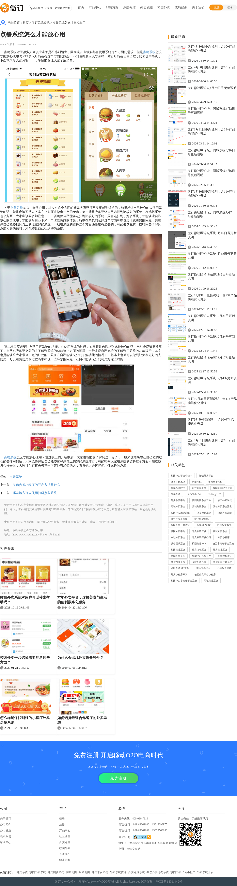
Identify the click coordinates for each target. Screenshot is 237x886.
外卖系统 (175, 494)
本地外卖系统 (178, 537)
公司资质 (5, 830)
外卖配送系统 (224, 568)
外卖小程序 (223, 537)
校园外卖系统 (225, 500)
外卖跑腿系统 (204, 512)
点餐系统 (149, 52)
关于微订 (5, 818)
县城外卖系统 (220, 531)
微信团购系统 (178, 543)
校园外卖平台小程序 (181, 475)
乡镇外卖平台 (194, 494)
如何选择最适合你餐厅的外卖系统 (82, 720)
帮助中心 (5, 842)
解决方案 (112, 7)
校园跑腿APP (199, 543)
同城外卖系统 (178, 506)
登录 (230, 7)
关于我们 (198, 7)
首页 (81, 7)
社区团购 (64, 836)
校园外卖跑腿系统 (180, 512)
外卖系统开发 (199, 531)
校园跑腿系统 (178, 549)
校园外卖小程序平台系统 (184, 580)
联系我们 (5, 836)
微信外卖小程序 (179, 519)
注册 (216, 7)
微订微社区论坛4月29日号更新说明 (212, 88)
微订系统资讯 (41, 22)
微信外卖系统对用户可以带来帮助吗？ (25, 599)
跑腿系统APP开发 (180, 568)
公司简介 (5, 824)
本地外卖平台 (203, 568)
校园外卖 (163, 7)
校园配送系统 (224, 525)
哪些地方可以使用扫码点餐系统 (35, 493)
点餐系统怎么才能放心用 (69, 22)
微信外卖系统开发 (222, 506)
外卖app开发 (214, 494)
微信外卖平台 (206, 475)
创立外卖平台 (199, 488)
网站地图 (71, 872)
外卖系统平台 (178, 500)
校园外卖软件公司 (222, 488)
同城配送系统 (199, 562)
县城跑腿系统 (199, 506)
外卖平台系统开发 (201, 556)
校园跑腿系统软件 (201, 500)
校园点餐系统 (215, 481)
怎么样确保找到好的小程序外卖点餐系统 (25, 720)
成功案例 (181, 7)
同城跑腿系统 (211, 580)
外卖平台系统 (178, 481)
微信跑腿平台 (178, 562)
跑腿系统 (196, 481)
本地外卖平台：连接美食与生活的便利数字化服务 (82, 599)
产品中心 (95, 7)
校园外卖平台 (178, 531)
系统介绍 (129, 7)
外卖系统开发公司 (201, 537)
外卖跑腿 (146, 7)
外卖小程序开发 (179, 574)
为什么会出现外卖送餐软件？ (80, 658)
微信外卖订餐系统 (222, 562)
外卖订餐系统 (199, 549)
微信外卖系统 (201, 519)
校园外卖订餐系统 (180, 525)
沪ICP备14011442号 (169, 881)
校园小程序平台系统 (223, 543)
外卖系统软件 (178, 488)
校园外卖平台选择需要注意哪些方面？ (25, 660)
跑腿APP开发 (204, 525)
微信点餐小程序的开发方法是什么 (36, 485)
